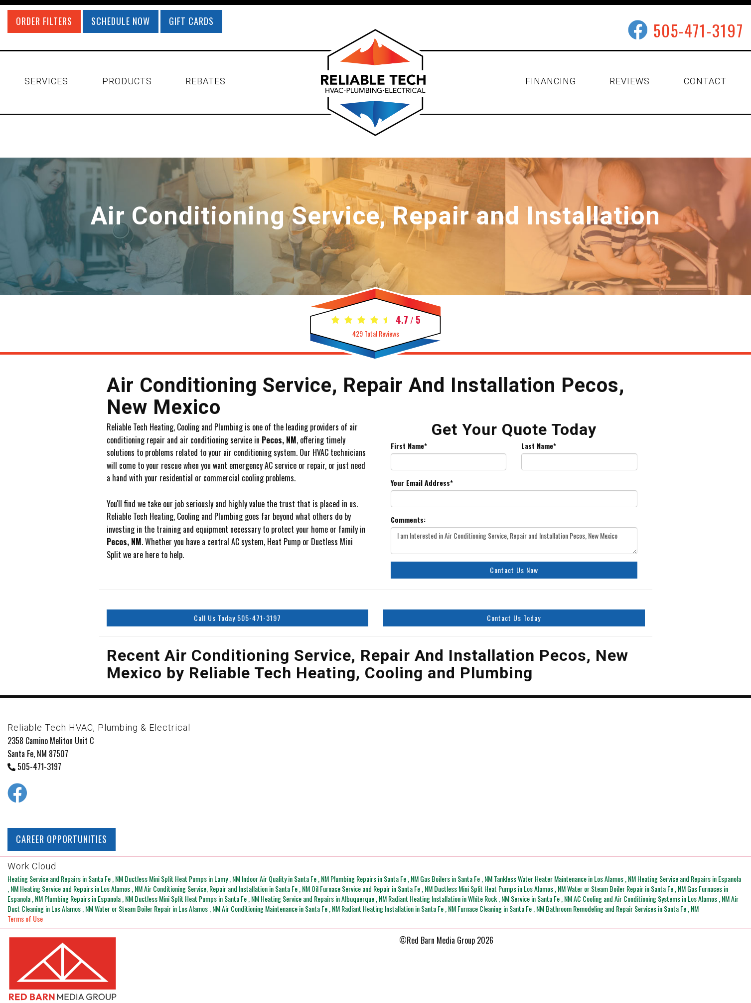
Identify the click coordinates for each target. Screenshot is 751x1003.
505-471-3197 (698, 30)
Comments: (408, 520)
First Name (409, 446)
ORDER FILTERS (44, 20)
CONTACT (705, 81)
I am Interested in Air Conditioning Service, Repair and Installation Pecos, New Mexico (514, 540)
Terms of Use (25, 918)
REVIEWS (629, 81)
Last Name (538, 446)
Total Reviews (375, 333)
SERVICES (46, 81)
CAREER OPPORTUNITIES (61, 838)
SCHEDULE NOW (120, 20)
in (66, 878)
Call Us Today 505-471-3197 (237, 617)
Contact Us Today (514, 617)
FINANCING (550, 81)
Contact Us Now (514, 570)
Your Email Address (422, 483)
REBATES (205, 81)
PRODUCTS (127, 81)
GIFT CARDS (191, 20)
